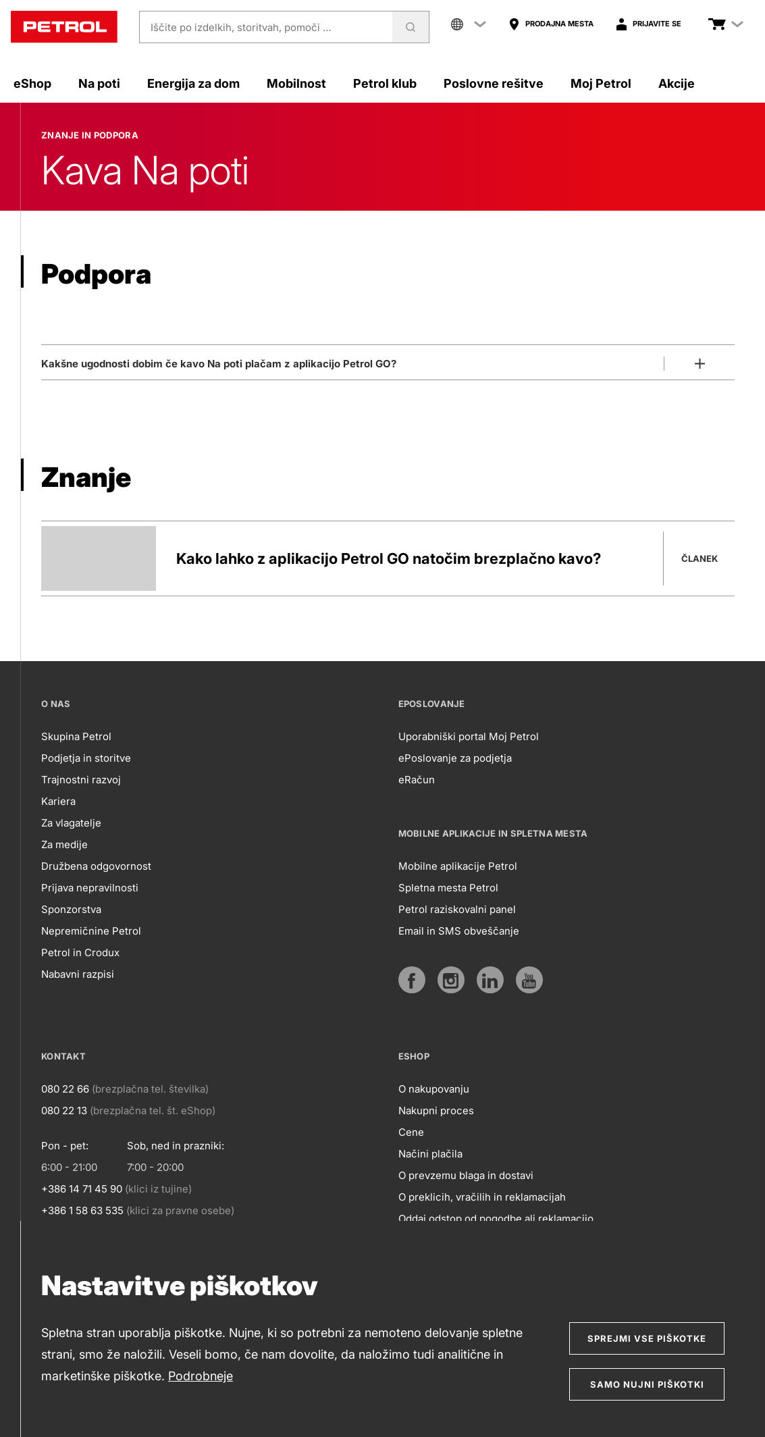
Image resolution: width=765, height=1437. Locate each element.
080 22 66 (65, 1088)
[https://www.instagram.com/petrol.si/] (451, 979)
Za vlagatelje (71, 822)
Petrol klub (385, 83)
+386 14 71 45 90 (81, 1188)
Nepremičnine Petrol (91, 930)
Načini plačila (430, 1153)
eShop (32, 83)
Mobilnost (296, 83)
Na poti (99, 83)
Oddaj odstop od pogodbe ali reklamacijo (495, 1218)
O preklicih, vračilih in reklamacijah (482, 1197)
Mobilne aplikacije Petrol (457, 866)
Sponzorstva (71, 909)
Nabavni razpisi (77, 974)
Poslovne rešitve (494, 83)
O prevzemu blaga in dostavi (465, 1175)
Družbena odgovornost (96, 866)
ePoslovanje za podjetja (455, 758)
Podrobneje (200, 1376)
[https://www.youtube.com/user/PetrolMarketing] (529, 979)
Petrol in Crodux (80, 952)
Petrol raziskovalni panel (457, 909)
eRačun (416, 779)
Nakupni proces (436, 1110)
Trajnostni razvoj (81, 779)
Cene (411, 1132)
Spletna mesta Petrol (448, 887)
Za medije (64, 844)
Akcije (676, 83)
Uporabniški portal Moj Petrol (468, 736)
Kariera (58, 801)
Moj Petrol (601, 83)
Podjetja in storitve (86, 758)
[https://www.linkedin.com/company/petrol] (490, 979)
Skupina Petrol (76, 736)
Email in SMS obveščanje (458, 930)
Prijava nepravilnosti (89, 887)
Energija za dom (193, 83)
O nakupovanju (433, 1088)
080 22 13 (64, 1110)
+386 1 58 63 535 (82, 1210)
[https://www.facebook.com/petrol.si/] (411, 979)
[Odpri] (388, 361)
